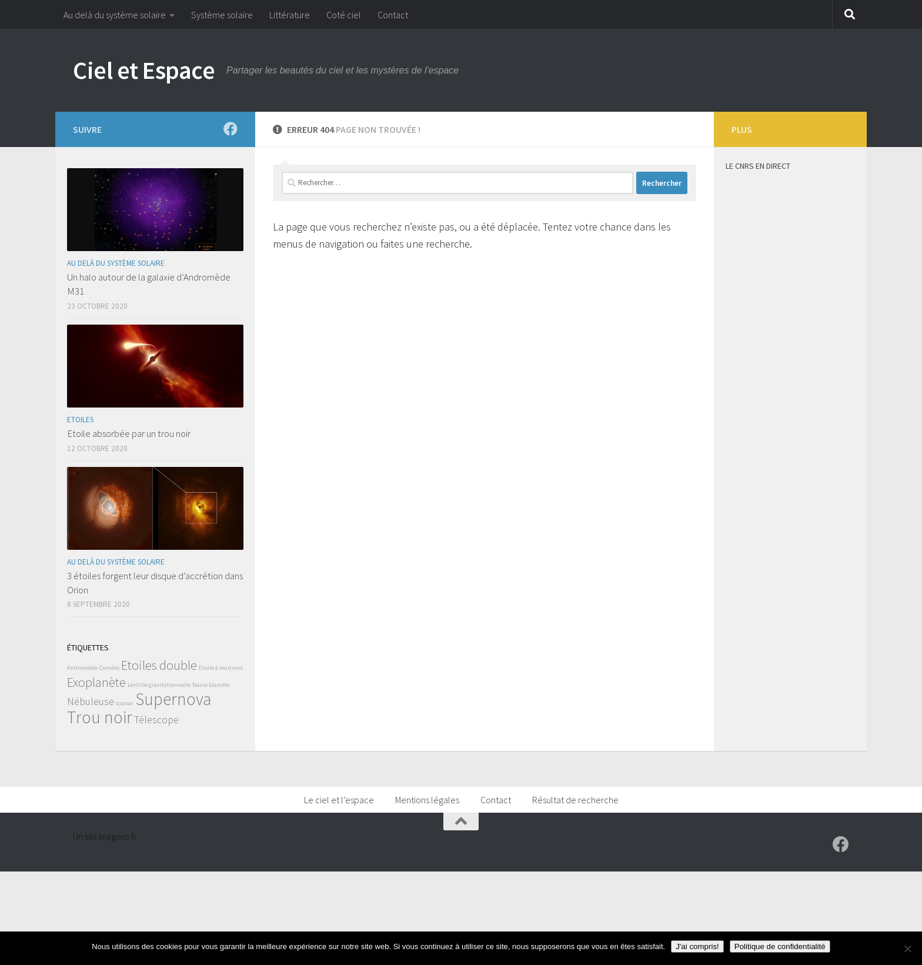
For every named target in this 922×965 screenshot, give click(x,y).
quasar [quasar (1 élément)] (124, 703)
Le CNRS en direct (758, 166)
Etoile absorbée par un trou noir (129, 433)
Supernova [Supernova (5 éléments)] (173, 699)
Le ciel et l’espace (339, 800)
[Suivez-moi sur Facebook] (230, 129)
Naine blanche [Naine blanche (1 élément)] (210, 685)
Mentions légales (427, 800)
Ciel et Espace (144, 70)
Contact (393, 15)
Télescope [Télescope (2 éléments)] (156, 719)
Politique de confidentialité (780, 946)
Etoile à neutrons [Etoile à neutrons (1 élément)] (221, 668)
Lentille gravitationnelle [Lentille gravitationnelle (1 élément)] (159, 685)
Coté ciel (343, 15)
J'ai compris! (697, 946)
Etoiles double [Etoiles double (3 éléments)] (159, 665)
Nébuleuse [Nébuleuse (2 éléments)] (90, 701)
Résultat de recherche (575, 800)
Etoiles (80, 420)
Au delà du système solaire (115, 15)
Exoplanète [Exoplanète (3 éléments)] (96, 682)
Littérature (289, 15)
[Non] (907, 948)
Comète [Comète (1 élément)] (109, 668)
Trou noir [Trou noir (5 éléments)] (99, 717)
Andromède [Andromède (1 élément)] (82, 668)
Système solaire (222, 15)
